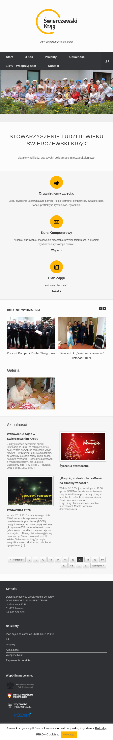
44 (58, 560)
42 (43, 560)
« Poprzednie (16, 560)
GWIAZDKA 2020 (19, 510)
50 (102, 560)
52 (72, 565)
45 (65, 560)
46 (73, 560)
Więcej (56, 250)
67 (86, 565)
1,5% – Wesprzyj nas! (21, 65)
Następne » (98, 565)
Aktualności (77, 57)
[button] (107, 61)
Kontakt (53, 65)
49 (95, 560)
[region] (56, 96)
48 (87, 560)
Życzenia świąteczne (74, 465)
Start (9, 57)
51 (64, 565)
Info (8, 639)
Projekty (51, 57)
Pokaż (56, 291)
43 (50, 560)
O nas (29, 57)
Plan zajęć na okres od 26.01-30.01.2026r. (30, 634)
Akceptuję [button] (68, 734)
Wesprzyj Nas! (14, 655)
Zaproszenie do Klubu (18, 660)
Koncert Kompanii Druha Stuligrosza (31, 353)
